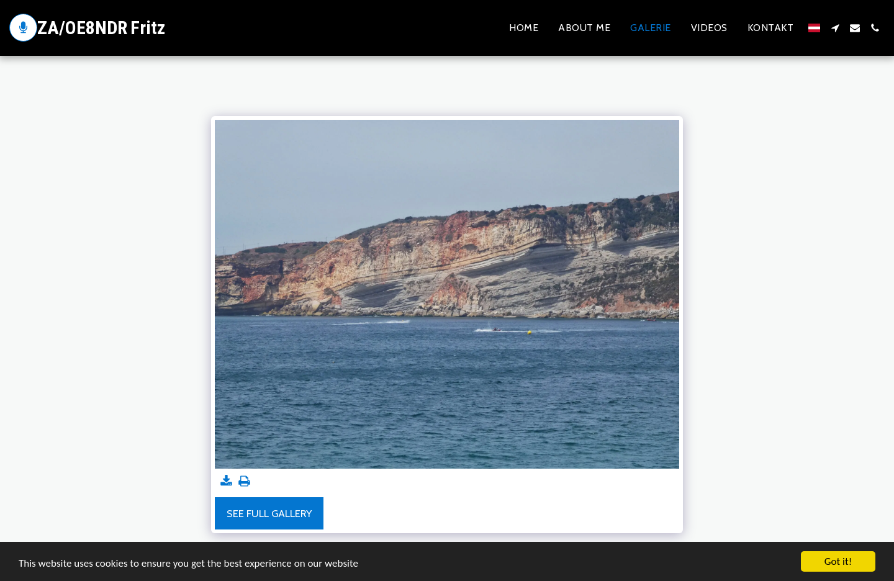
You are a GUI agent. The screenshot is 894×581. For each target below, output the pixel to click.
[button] (835, 28)
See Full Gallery (269, 513)
